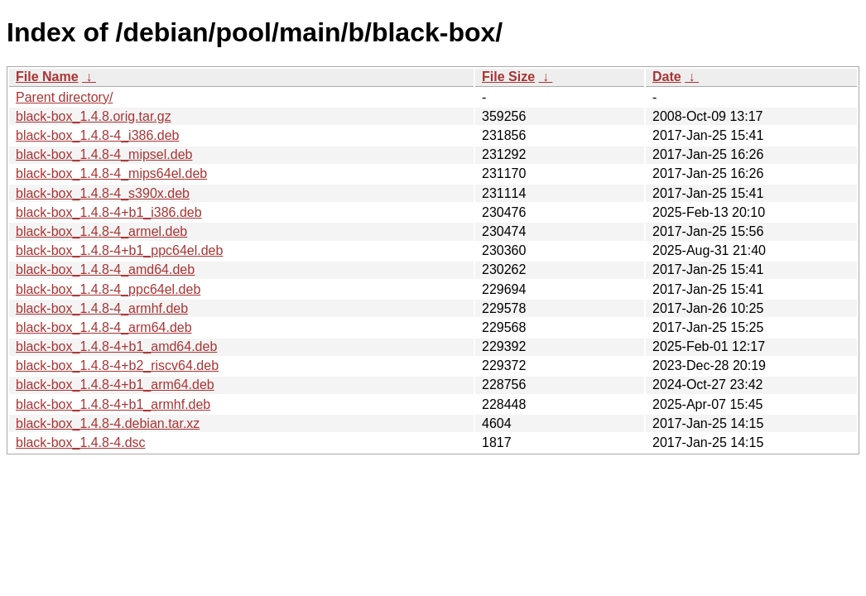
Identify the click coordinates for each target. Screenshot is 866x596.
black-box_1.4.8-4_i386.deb (97, 135)
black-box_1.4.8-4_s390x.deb (103, 193)
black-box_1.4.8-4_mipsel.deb (104, 154)
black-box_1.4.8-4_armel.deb (101, 231)
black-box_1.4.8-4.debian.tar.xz (108, 423)
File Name (47, 77)
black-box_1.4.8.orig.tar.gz (93, 116)
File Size (508, 77)
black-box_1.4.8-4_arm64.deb (104, 327)
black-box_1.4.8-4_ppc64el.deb (108, 289)
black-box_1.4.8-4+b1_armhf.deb (113, 404)
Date (666, 77)
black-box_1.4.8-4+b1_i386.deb (109, 212)
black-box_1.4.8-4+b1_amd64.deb (116, 346)
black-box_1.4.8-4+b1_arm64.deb (115, 384)
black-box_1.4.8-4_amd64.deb (105, 269)
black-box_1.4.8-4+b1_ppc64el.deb (119, 250)
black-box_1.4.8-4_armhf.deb (102, 308)
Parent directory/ (64, 97)
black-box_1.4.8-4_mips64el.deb (111, 173)
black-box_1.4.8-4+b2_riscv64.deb (117, 365)
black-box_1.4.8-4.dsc (81, 442)
